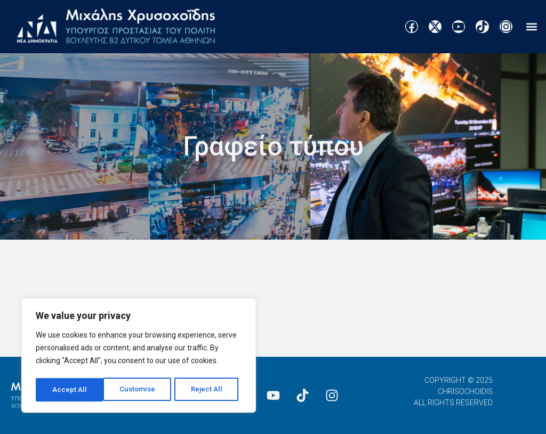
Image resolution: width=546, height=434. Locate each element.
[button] (532, 27)
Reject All (140, 390)
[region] (138, 357)
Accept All (208, 390)
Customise (70, 390)
